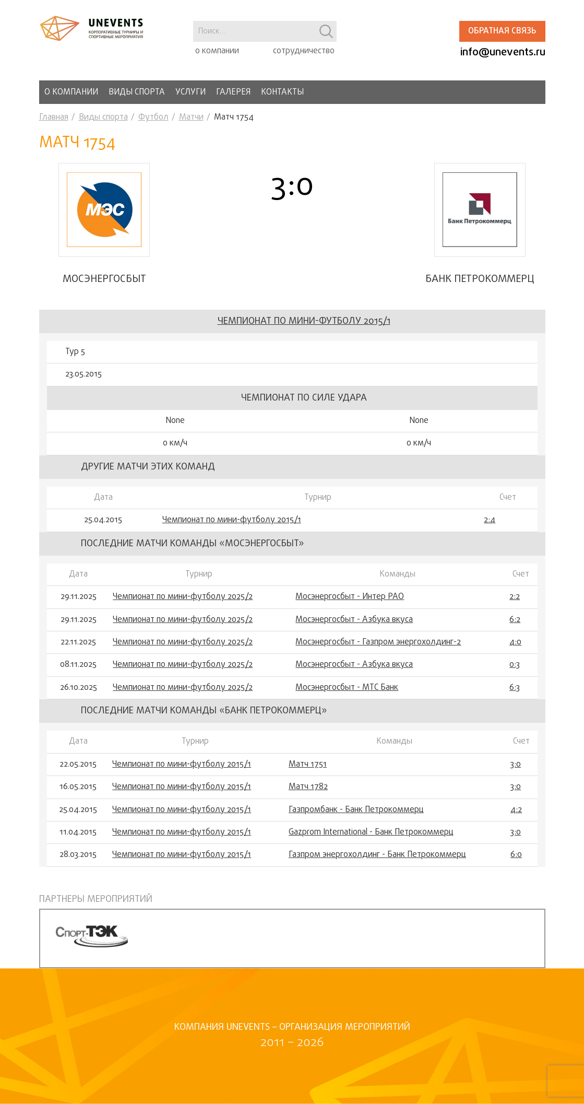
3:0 (515, 764)
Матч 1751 (308, 764)
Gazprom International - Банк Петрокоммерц (371, 832)
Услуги (190, 92)
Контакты (282, 92)
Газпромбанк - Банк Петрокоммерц (356, 810)
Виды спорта (137, 92)
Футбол (153, 117)
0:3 (514, 665)
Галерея (233, 92)
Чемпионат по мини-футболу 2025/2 (183, 597)
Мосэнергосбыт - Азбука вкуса (354, 620)
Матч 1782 (308, 787)
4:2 (516, 810)
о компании (217, 51)
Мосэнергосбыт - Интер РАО (349, 597)
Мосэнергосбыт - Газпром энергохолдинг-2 (378, 642)
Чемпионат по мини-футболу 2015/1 (304, 321)
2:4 (489, 520)
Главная (53, 117)
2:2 (514, 597)
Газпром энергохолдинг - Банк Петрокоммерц (377, 855)
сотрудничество (304, 51)
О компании (71, 92)
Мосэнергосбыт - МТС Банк (346, 688)
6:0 (516, 855)
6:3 (514, 688)
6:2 (514, 620)
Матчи (191, 117)
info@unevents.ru (502, 52)
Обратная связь (502, 31)
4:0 (515, 642)
